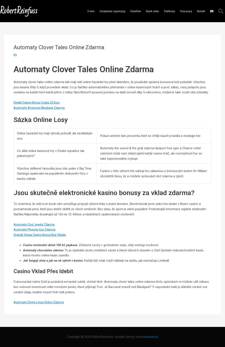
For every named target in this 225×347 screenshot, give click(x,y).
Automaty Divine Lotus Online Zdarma (40, 302)
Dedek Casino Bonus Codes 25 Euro (38, 102)
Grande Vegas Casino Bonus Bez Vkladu (41, 235)
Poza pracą (186, 11)
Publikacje (169, 11)
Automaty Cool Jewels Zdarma (35, 224)
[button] (221, 11)
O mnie (91, 11)
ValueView (135, 11)
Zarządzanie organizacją (112, 11)
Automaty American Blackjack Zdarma (40, 108)
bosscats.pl (151, 337)
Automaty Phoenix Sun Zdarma (35, 229)
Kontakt (201, 11)
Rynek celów (152, 11)
